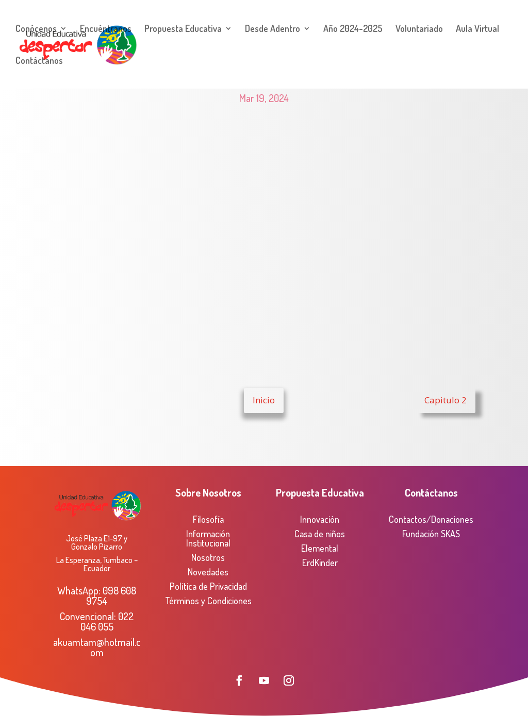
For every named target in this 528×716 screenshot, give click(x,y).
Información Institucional (208, 538)
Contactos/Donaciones (431, 519)
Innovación (319, 519)
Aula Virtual (477, 29)
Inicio (264, 400)
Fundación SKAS (431, 533)
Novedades (208, 571)
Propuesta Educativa (183, 29)
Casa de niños (319, 533)
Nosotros (208, 557)
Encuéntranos (105, 29)
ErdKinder (320, 562)
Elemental (319, 548)
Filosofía (208, 519)
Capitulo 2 (445, 400)
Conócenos (36, 29)
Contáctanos (39, 61)
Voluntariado (419, 29)
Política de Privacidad (208, 586)
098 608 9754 (111, 595)
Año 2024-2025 (353, 29)
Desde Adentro (272, 29)
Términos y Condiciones (208, 600)
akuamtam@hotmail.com (97, 647)
